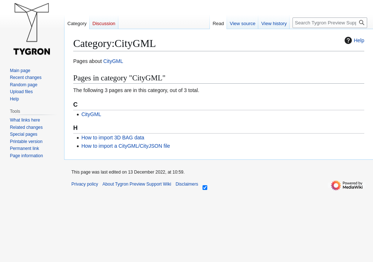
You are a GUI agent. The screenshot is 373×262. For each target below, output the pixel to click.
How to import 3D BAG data (112, 137)
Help (353, 40)
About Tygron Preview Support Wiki (136, 184)
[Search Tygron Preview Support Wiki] (329, 22)
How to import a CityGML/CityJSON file (125, 146)
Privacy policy (84, 184)
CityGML (113, 61)
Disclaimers (187, 184)
